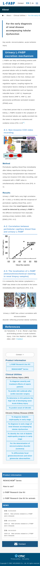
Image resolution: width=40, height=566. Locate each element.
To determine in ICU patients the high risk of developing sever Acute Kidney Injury (20, 400)
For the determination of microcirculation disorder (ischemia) (20, 446)
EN (27, 3)
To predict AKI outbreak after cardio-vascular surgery (20, 392)
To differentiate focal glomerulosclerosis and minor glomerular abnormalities (20, 455)
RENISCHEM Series (20, 369)
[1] (24, 122)
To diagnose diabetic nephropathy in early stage (20, 418)
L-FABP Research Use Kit (20, 364)
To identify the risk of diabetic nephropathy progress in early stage (20, 436)
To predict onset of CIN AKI (20, 408)
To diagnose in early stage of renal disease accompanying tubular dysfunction (20, 426)
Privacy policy (15, 559)
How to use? (8, 486)
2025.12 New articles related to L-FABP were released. (18, 524)
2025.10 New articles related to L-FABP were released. (18, 534)
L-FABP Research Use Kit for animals (19, 498)
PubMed (19, 339)
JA (33, 3)
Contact (21, 3)
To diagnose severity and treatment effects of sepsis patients (20, 384)
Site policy (25, 559)
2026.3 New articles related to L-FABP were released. (18, 515)
